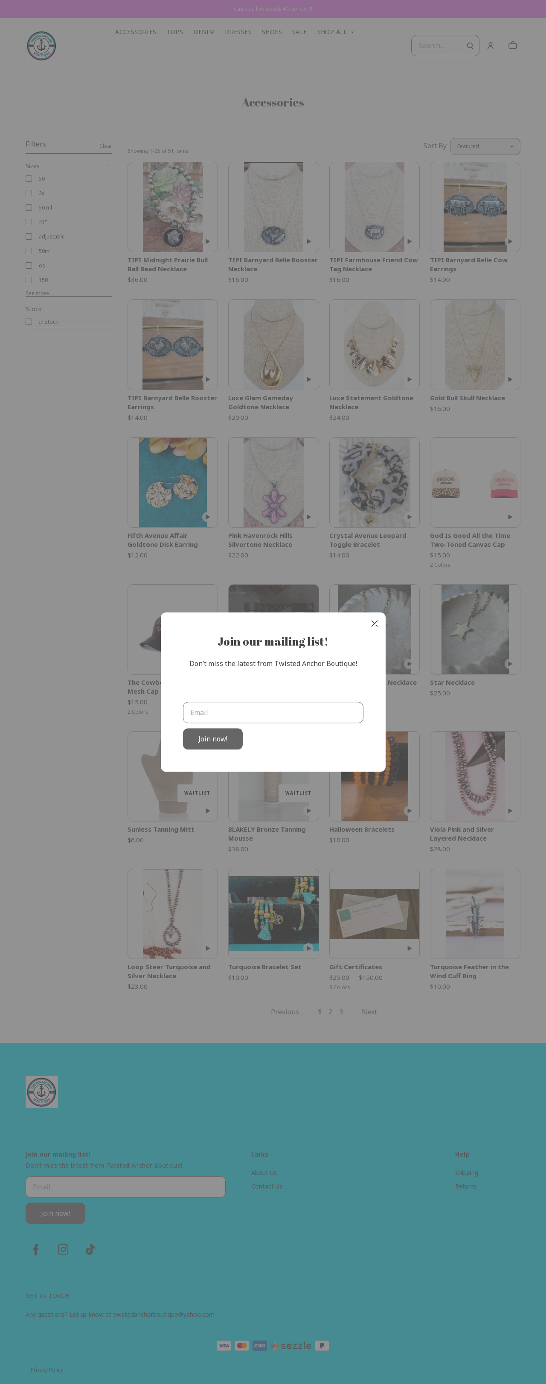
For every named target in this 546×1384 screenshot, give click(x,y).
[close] (374, 623)
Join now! (212, 739)
